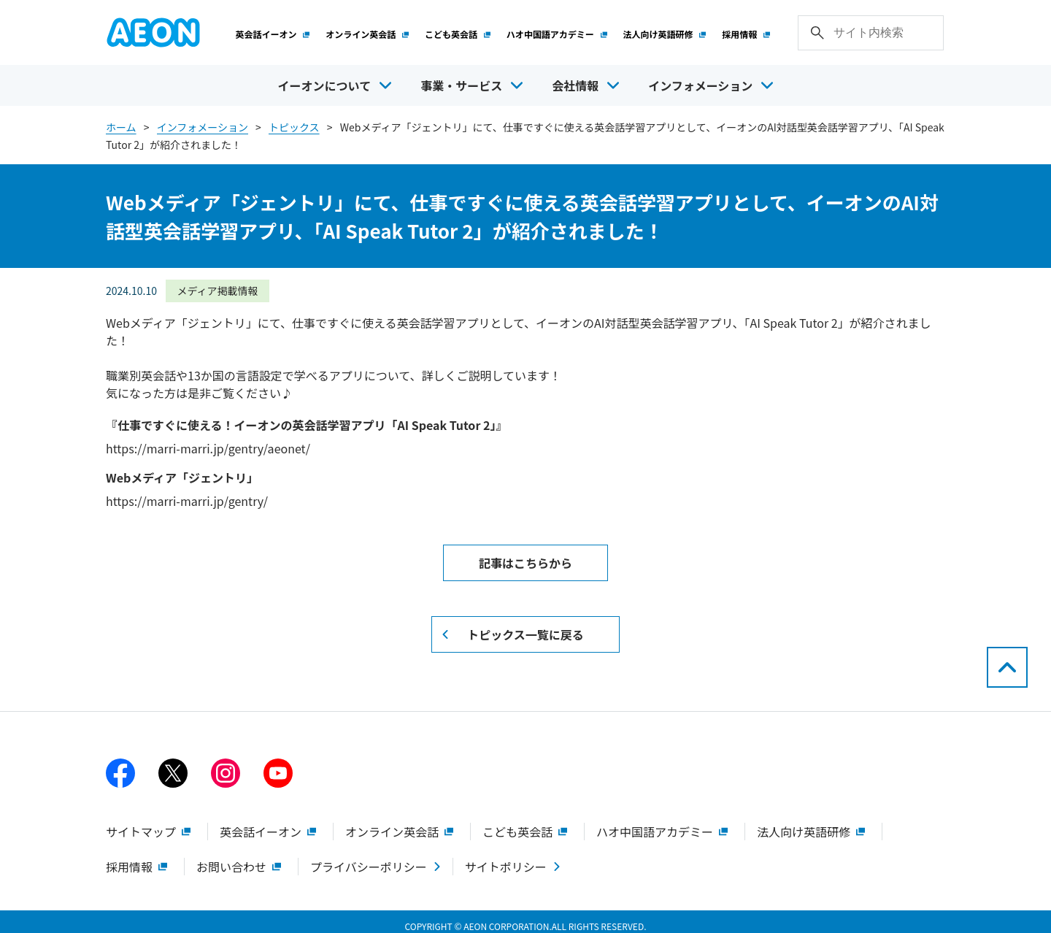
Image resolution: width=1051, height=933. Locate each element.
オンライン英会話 (367, 30)
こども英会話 (457, 30)
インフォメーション (202, 120)
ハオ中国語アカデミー (557, 30)
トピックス (294, 120)
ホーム (121, 120)
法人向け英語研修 (665, 30)
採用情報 (746, 30)
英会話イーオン (273, 30)
